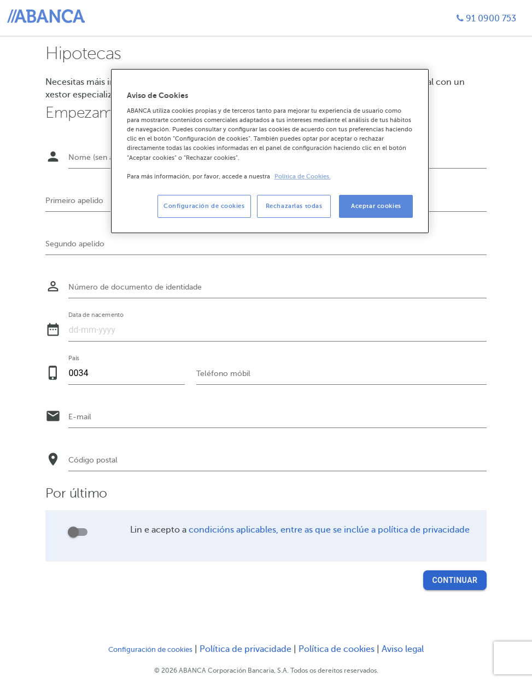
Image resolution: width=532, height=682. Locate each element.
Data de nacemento (96, 315)
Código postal (93, 460)
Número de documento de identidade (135, 287)
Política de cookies (338, 649)
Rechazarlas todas (294, 206)
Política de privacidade (247, 649)
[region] (270, 151)
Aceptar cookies (376, 206)
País (73, 358)
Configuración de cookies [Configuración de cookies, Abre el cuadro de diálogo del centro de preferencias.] (204, 206)
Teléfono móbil (223, 373)
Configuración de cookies (150, 650)
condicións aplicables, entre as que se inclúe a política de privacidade (329, 530)
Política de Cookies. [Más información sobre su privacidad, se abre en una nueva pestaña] (302, 176)
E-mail (79, 417)
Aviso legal (403, 649)
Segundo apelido (74, 244)
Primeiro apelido (74, 200)
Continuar (454, 580)
